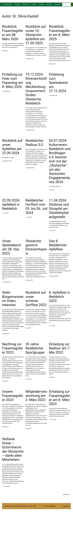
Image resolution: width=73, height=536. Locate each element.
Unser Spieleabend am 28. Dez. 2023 (11, 247)
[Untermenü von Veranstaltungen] (13, 4)
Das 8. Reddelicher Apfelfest (58, 245)
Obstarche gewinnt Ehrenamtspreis (36, 247)
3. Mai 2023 (51, 377)
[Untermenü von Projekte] (37, 4)
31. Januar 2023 (52, 419)
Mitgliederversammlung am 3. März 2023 (36, 395)
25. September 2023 (53, 276)
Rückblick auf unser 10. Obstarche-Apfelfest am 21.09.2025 (36, 35)
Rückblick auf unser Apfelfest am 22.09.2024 (12, 147)
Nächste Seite (67, 494)
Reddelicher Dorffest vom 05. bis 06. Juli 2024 (36, 206)
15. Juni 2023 (52, 325)
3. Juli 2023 (28, 328)
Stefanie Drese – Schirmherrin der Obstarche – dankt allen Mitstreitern (12, 449)
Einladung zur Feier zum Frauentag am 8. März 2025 (12, 80)
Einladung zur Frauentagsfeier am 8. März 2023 (59, 397)
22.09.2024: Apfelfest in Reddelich (11, 204)
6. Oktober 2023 (29, 280)
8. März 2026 (5, 50)
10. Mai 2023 (5, 381)
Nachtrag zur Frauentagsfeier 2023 (12, 348)
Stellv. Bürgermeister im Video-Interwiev (13, 298)
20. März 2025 (52, 64)
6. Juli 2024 (51, 190)
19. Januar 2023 (6, 486)
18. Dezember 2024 (30, 130)
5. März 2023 (29, 428)
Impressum (66, 506)
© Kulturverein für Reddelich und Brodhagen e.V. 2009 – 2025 (20, 506)
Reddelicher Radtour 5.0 (34, 143)
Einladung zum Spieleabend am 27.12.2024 (58, 82)
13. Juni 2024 (29, 217)
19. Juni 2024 (5, 213)
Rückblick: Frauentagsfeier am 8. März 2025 (59, 33)
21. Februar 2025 (6, 91)
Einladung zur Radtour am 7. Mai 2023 (59, 348)
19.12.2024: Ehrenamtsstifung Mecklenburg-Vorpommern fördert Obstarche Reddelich (36, 88)
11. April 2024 (52, 230)
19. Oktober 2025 (29, 58)
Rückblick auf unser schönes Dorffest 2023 (36, 298)
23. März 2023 (5, 426)
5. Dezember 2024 (53, 95)
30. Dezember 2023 (6, 282)
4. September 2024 (30, 167)
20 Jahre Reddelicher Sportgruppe (35, 348)
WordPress (52, 506)
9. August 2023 (5, 333)
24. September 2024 (6, 161)
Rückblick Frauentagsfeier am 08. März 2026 (12, 33)
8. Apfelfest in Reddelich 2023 (59, 296)
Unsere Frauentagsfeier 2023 (12, 395)
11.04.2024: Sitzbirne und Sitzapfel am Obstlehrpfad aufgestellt (59, 208)
